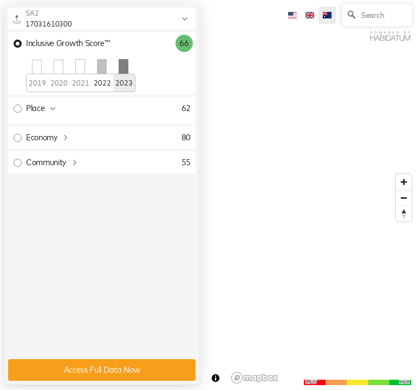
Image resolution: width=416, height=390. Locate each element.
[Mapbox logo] (254, 378)
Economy (47, 137)
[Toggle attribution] (215, 378)
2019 (37, 83)
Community (51, 162)
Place (41, 108)
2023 (123, 83)
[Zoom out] (404, 198)
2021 (80, 83)
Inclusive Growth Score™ (62, 43)
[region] (208, 195)
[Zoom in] (404, 182)
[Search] (377, 15)
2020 (58, 83)
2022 (102, 83)
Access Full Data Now (102, 370)
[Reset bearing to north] (404, 214)
